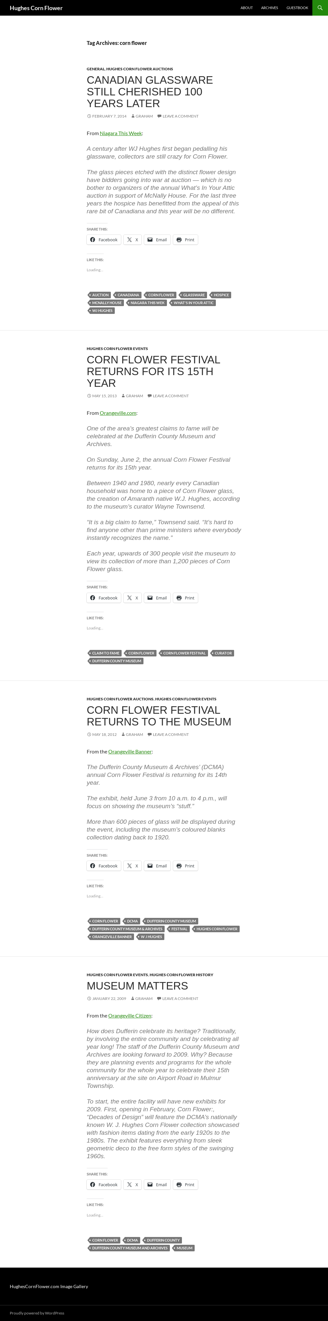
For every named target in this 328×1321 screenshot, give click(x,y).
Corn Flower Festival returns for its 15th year (153, 371)
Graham (144, 116)
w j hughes (151, 937)
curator (223, 653)
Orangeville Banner (130, 751)
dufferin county (163, 1240)
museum (184, 1248)
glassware (194, 295)
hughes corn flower (217, 929)
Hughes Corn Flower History (181, 974)
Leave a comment (181, 116)
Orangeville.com (118, 413)
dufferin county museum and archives (130, 1248)
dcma (132, 921)
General (96, 68)
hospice (221, 295)
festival (179, 929)
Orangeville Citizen (129, 1015)
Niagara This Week (121, 133)
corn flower (161, 295)
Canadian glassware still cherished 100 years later (150, 91)
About (247, 8)
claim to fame (105, 653)
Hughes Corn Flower (36, 7)
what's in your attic (194, 303)
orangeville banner (112, 937)
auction (100, 295)
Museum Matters (137, 986)
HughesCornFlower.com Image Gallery (49, 1286)
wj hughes (102, 310)
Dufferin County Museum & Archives (127, 929)
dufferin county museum (116, 661)
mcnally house (107, 303)
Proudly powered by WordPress (37, 1313)
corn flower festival (184, 653)
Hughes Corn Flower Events (117, 348)
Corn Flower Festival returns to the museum (159, 716)
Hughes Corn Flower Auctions (139, 68)
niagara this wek (148, 303)
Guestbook (297, 8)
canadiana (128, 295)
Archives (269, 8)
